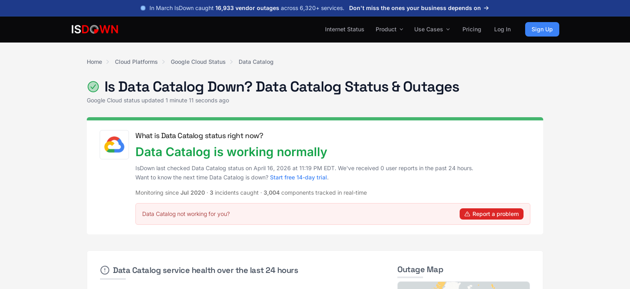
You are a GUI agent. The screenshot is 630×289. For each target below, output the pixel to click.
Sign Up (542, 29)
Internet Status (344, 29)
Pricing (471, 29)
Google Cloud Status (198, 61)
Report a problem (491, 213)
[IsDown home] (95, 29)
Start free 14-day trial (298, 177)
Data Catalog (256, 61)
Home (94, 61)
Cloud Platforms (136, 61)
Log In (502, 29)
